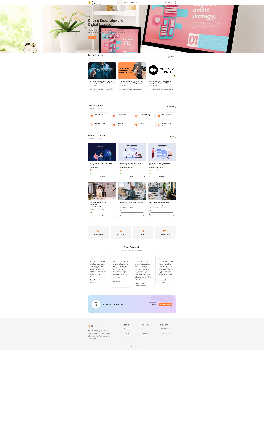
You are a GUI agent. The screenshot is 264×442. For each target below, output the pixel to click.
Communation (122, 115)
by (92, 168)
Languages (144, 336)
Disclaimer (126, 333)
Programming (145, 338)
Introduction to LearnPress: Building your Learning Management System (131, 164)
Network (142, 124)
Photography (166, 124)
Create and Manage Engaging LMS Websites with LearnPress (160, 164)
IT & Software (145, 333)
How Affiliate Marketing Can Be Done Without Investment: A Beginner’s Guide (131, 83)
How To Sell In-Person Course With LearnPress (101, 164)
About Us (126, 2)
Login (168, 2)
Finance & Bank (100, 124)
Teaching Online (129, 167)
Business (144, 331)
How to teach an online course (159, 203)
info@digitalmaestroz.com (166, 331)
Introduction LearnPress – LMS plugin (131, 203)
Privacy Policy (127, 336)
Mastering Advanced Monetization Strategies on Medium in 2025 (160, 82)
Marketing (121, 124)
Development (166, 115)
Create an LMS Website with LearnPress (98, 203)
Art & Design (99, 115)
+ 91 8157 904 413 (164, 329)
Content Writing (145, 115)
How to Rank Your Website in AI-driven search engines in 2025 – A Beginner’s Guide (102, 83)
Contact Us (135, 2)
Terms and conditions (129, 331)
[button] (92, 37)
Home (120, 2)
